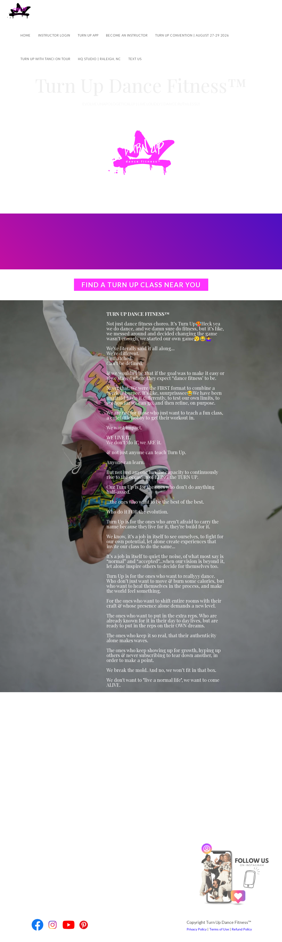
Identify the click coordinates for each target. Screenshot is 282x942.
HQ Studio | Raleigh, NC (99, 59)
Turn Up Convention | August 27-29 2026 (192, 35)
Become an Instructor (127, 35)
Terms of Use (219, 929)
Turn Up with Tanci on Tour (45, 59)
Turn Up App (88, 35)
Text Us (135, 59)
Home (25, 35)
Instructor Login (54, 35)
